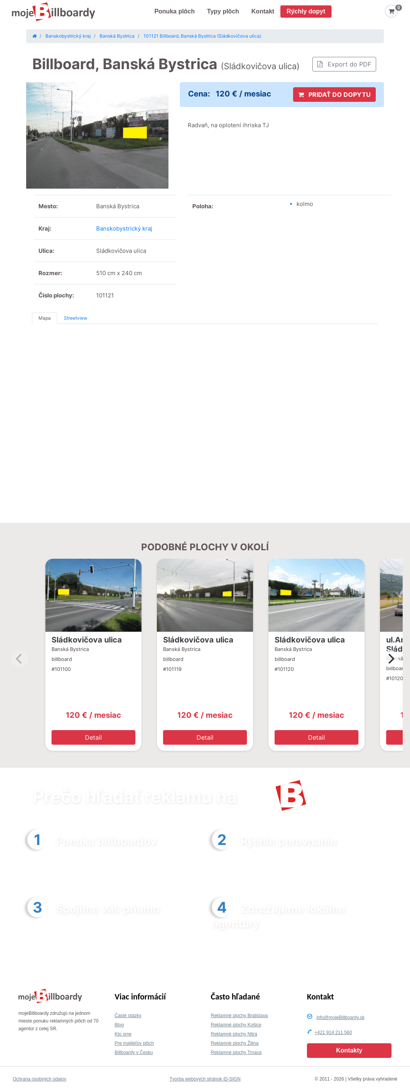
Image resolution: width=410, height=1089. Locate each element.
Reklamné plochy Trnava (236, 1052)
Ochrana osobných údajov (39, 1079)
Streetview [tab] (75, 318)
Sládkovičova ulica (87, 639)
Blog (119, 1025)
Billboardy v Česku (134, 1052)
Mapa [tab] (44, 318)
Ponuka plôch (174, 11)
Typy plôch (223, 11)
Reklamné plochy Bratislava (239, 1015)
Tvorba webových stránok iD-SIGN (205, 1079)
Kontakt (263, 11)
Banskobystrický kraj (124, 228)
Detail (93, 737)
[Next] (390, 658)
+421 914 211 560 (333, 1032)
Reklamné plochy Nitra (234, 1034)
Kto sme (123, 1034)
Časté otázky (128, 1015)
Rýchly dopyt (306, 11)
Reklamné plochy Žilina (234, 1043)
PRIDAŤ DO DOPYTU (334, 94)
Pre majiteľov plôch (134, 1043)
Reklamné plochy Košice (236, 1025)
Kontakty (349, 1050)
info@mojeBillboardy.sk (341, 1017)
